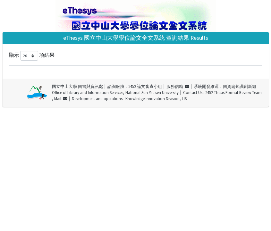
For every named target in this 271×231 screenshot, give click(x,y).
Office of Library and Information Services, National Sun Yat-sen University (115, 92)
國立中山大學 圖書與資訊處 (77, 86)
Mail (60, 98)
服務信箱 (177, 86)
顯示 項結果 (32, 56)
